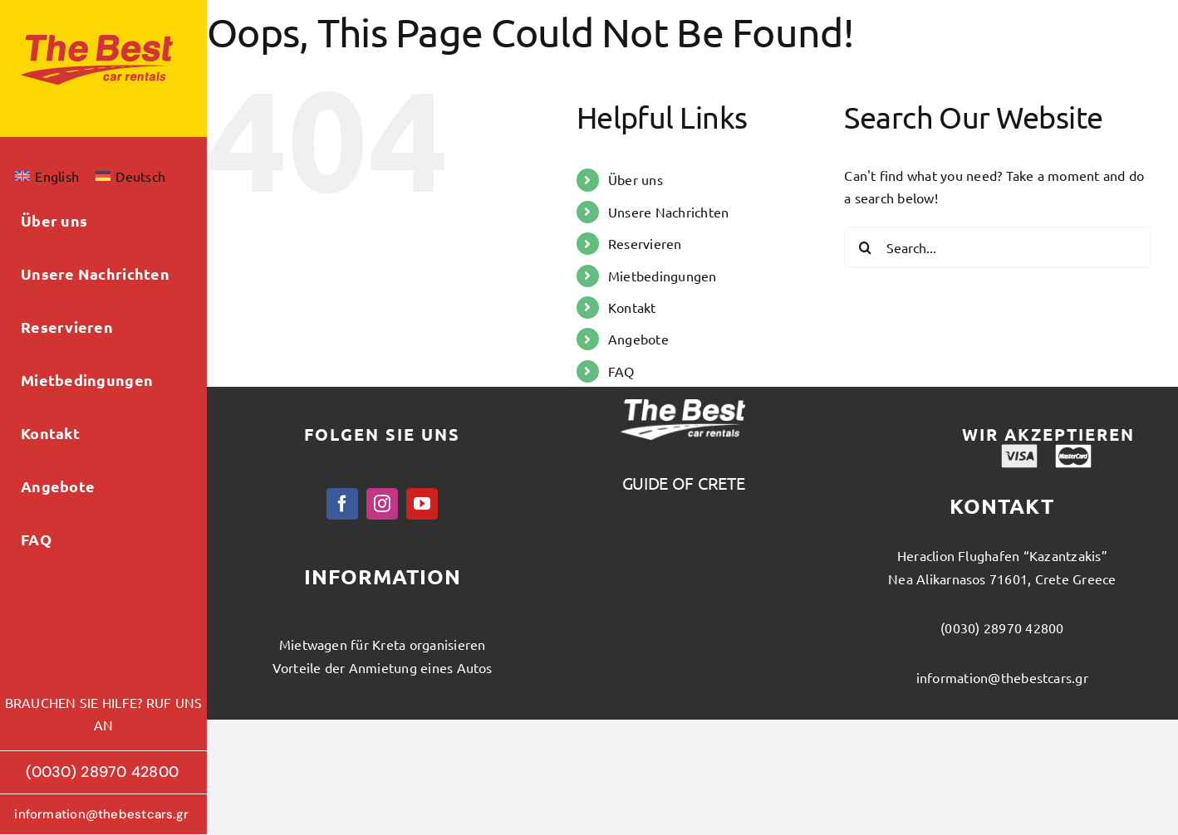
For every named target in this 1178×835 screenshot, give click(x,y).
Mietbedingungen (662, 275)
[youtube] (422, 504)
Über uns (635, 179)
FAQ (621, 371)
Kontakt (632, 307)
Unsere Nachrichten (668, 211)
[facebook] (342, 504)
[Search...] (997, 247)
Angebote (638, 338)
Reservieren (645, 243)
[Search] (865, 247)
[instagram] (382, 504)
